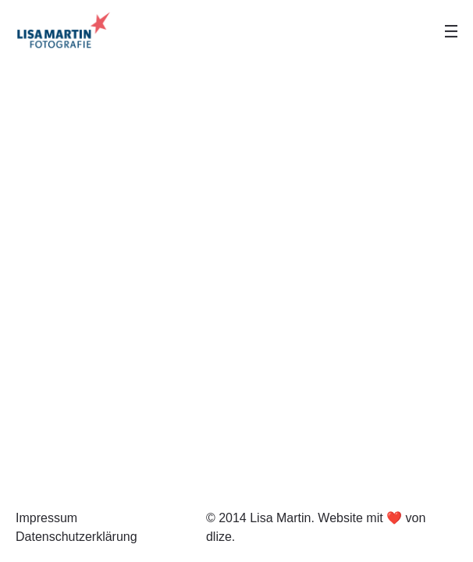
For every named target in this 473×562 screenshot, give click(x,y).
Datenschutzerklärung (76, 536)
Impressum (46, 518)
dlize (219, 536)
